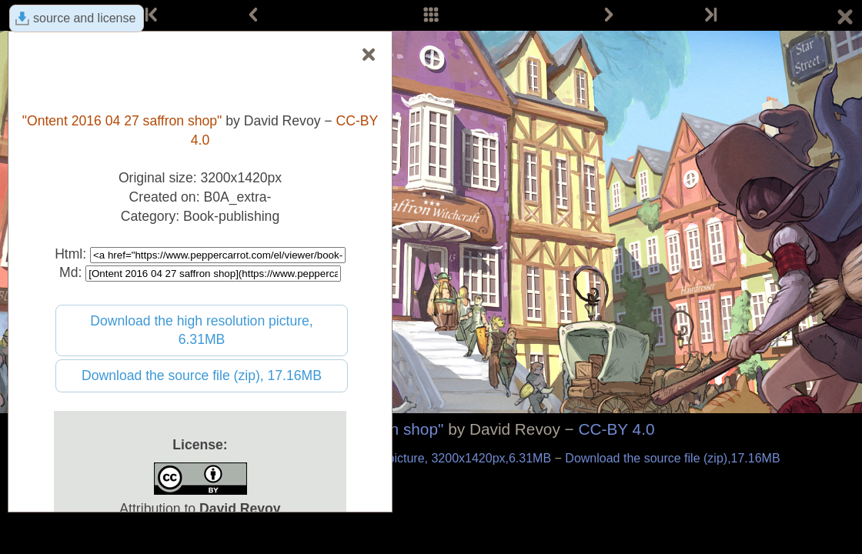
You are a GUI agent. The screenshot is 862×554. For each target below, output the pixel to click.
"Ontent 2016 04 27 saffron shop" (122, 120)
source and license (84, 18)
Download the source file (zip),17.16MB (672, 458)
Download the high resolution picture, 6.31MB (201, 330)
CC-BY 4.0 (617, 429)
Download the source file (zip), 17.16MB (202, 375)
